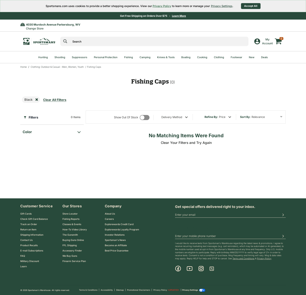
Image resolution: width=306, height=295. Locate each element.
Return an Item (28, 229)
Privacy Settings (221, 6)
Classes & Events (71, 224)
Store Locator (70, 213)
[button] (283, 215)
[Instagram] (201, 268)
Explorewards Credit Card (119, 224)
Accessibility (107, 290)
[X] (211, 268)
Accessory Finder (72, 250)
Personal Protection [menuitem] (105, 57)
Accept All (250, 5)
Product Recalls (29, 245)
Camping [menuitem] (145, 57)
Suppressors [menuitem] (79, 57)
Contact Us (26, 240)
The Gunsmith (70, 234)
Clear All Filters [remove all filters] (54, 100)
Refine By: (211, 117)
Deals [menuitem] (264, 57)
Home (23, 66)
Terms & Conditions (88, 290)
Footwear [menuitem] (236, 57)
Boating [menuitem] (185, 57)
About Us (110, 213)
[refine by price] (225, 117)
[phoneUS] (230, 236)
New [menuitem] (251, 57)
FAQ (22, 255)
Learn (23, 266)
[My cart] (278, 38)
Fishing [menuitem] (128, 57)
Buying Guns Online (73, 240)
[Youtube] (189, 268)
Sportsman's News (115, 240)
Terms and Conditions (243, 258)
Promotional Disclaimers (138, 290)
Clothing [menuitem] (219, 57)
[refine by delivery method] (174, 117)
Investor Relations (115, 234)
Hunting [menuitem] (43, 57)
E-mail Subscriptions (31, 250)
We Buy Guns (69, 255)
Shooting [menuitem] (59, 57)
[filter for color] (52, 131)
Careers (109, 218)
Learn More (179, 15)
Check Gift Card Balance (34, 218)
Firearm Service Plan (74, 261)
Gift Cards (26, 213)
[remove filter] (36, 99)
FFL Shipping (69, 245)
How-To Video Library (74, 229)
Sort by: (245, 117)
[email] (230, 215)
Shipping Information (31, 234)
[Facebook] (178, 268)
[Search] (65, 41)
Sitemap (120, 290)
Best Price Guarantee (116, 250)
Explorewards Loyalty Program (122, 229)
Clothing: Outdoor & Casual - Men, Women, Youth (57, 66)
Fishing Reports (70, 218)
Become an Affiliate (116, 245)
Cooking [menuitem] (202, 57)
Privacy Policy (162, 6)
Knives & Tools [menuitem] (166, 57)
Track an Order (28, 224)
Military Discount (29, 261)
